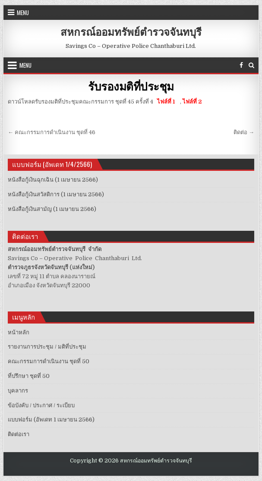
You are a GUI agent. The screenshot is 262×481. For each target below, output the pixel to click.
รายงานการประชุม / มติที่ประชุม (47, 346)
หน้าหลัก (18, 332)
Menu (23, 12)
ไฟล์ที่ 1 (165, 101)
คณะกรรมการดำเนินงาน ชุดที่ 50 (48, 361)
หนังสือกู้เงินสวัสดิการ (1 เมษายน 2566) (56, 194)
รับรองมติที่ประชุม (131, 86)
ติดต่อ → (244, 132)
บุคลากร (18, 390)
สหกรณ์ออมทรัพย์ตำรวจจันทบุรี (131, 31)
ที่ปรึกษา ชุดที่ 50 (29, 376)
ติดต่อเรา (18, 434)
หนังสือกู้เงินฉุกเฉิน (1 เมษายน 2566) (53, 179)
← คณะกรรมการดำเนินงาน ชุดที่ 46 (51, 132)
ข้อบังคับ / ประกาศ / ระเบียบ (41, 405)
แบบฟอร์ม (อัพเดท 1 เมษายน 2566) (51, 419)
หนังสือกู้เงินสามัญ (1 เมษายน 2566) (52, 209)
